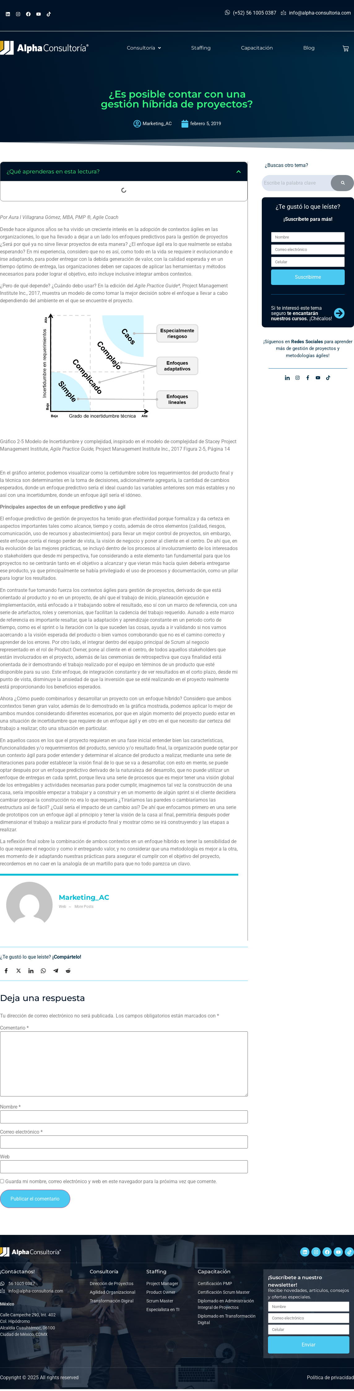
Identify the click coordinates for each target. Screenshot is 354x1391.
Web (5, 1156)
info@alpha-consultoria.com (316, 13)
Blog (309, 48)
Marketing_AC (84, 897)
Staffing (201, 48)
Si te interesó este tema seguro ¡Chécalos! (301, 317)
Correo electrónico (21, 1132)
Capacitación (257, 48)
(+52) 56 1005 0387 (250, 13)
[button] (144, 48)
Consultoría (144, 48)
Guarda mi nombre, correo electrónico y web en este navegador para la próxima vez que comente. (111, 1181)
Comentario (14, 1028)
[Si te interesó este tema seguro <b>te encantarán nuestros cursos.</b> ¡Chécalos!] (339, 317)
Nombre (10, 1106)
